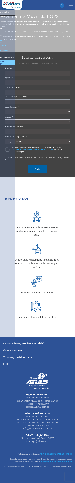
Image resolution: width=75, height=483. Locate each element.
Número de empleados (15, 136)
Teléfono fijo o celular (15, 97)
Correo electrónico (13, 87)
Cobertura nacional (12, 350)
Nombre (8, 68)
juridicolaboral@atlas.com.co (58, 454)
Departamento (11, 107)
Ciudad (8, 117)
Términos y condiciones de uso (18, 357)
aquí (26, 160)
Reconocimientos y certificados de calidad (23, 343)
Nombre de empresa (14, 126)
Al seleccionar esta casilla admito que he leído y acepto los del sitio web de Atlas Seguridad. (38, 149)
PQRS (6, 364)
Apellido (9, 78)
